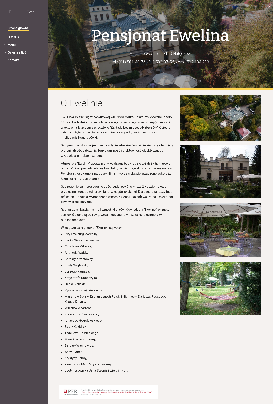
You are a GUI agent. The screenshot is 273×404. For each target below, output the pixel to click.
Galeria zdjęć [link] (17, 52)
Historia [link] (13, 37)
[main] (160, 35)
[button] (268, 5)
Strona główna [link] (18, 28)
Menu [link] (12, 45)
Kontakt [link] (13, 60)
